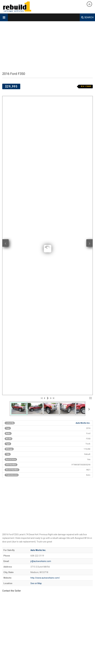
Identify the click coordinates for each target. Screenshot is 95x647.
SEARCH (87, 17)
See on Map (36, 352)
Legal (79, 642)
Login (85, 642)
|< (41, 166)
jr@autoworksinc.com (40, 330)
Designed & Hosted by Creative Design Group (20, 638)
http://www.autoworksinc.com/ (45, 346)
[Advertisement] (47, 47)
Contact (62, 642)
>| (53, 166)
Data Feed (71, 642)
